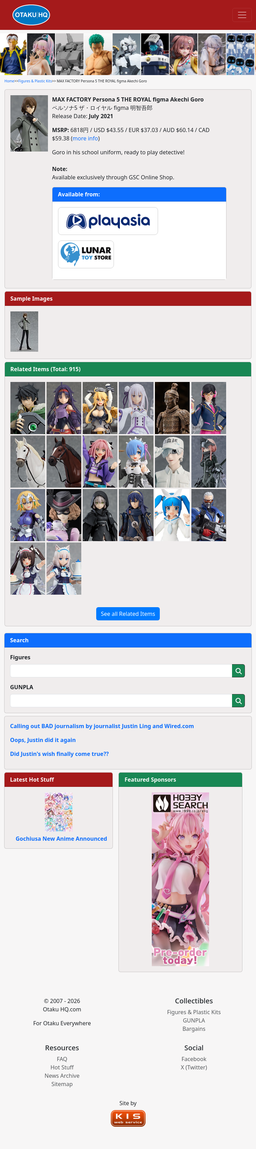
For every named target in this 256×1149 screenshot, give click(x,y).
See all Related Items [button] (128, 614)
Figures (20, 657)
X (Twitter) (194, 1067)
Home (9, 81)
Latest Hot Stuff (32, 779)
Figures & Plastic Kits (35, 81)
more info (85, 138)
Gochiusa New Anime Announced (61, 838)
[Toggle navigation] (242, 15)
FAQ (62, 1059)
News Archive (62, 1075)
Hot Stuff (62, 1067)
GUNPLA (21, 687)
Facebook (193, 1059)
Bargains (193, 1029)
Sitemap (62, 1084)
